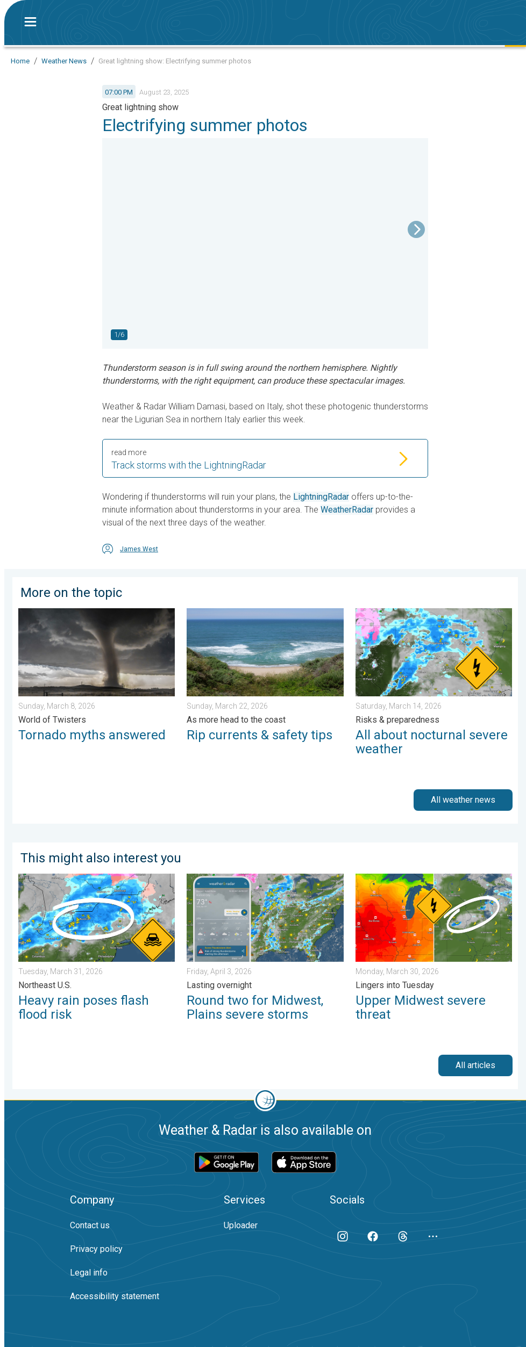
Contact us (90, 1225)
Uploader (241, 1225)
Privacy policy (96, 1249)
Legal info (89, 1272)
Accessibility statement (114, 1296)
